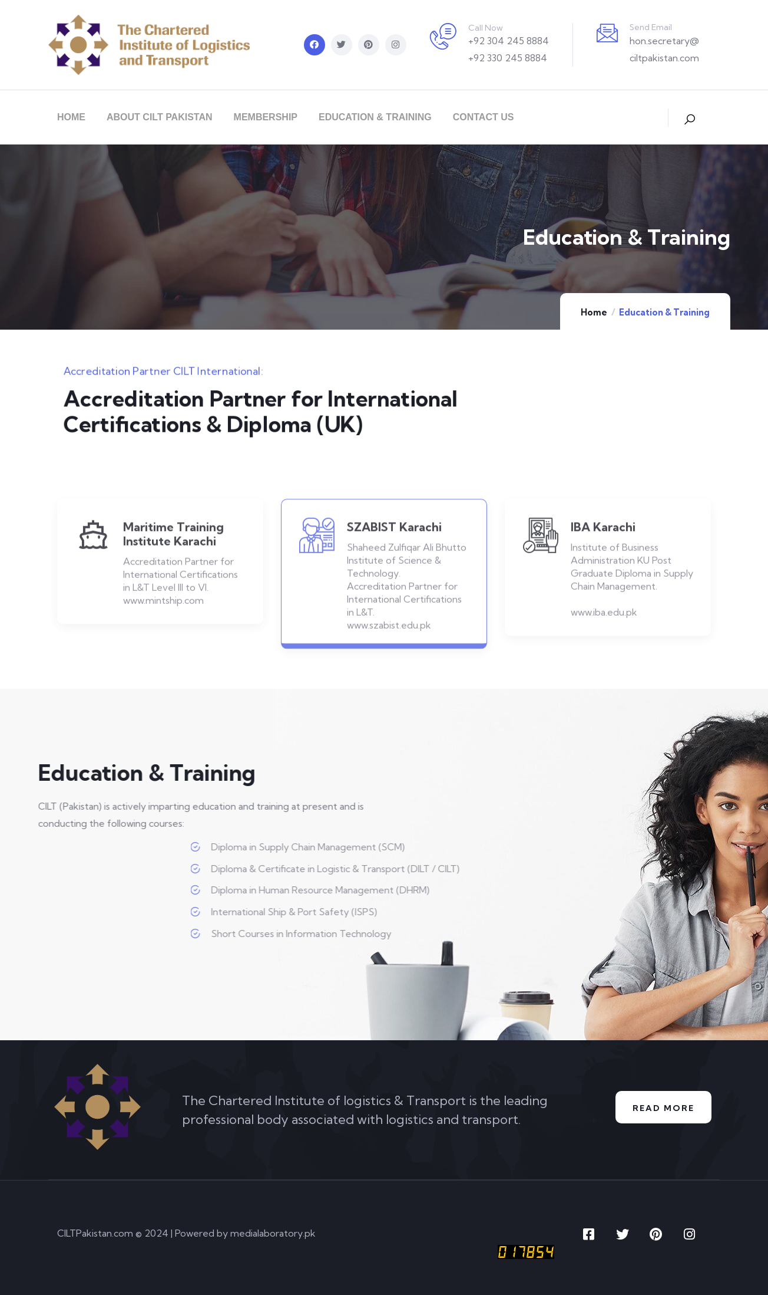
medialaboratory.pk (273, 1233)
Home (594, 312)
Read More (663, 1107)
